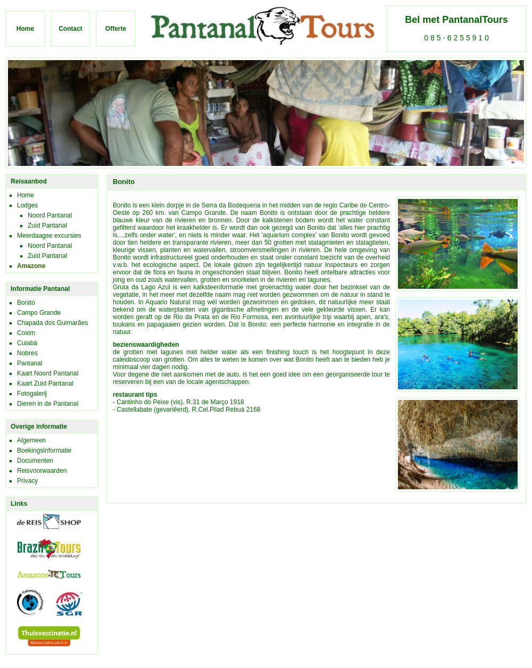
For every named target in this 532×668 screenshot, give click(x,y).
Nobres (27, 353)
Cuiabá (27, 343)
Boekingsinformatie (44, 450)
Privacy (27, 481)
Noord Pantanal (50, 215)
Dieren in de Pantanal (47, 403)
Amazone (31, 266)
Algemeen (31, 440)
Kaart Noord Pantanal (47, 373)
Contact (70, 28)
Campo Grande (39, 312)
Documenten (35, 460)
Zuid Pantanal (47, 225)
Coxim (26, 333)
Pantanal (29, 363)
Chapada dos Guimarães (52, 323)
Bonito (26, 302)
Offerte (115, 28)
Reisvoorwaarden (41, 470)
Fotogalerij (32, 393)
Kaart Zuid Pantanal (45, 383)
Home (25, 28)
